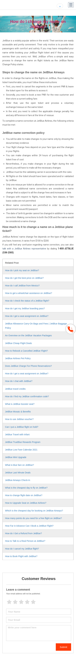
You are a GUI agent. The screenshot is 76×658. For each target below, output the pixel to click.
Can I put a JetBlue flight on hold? (21, 427)
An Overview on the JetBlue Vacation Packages (28, 335)
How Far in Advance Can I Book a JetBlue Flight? (29, 526)
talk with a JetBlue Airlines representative (24, 248)
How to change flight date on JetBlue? (23, 495)
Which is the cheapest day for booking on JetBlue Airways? (34, 510)
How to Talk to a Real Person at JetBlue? (25, 541)
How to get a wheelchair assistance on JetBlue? (28, 293)
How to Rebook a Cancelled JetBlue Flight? (26, 351)
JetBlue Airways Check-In (17, 480)
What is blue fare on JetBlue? (19, 465)
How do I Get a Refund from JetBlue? (23, 533)
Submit (63, 647)
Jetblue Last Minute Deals (17, 472)
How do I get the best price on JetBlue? (24, 278)
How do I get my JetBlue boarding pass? (25, 308)
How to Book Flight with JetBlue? (21, 556)
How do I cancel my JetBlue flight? (22, 548)
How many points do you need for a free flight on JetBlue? (33, 518)
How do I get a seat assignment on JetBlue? (26, 316)
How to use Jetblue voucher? (19, 419)
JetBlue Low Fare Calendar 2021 (21, 449)
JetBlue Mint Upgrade (15, 457)
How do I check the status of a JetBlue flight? (27, 300)
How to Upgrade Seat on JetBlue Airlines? (25, 503)
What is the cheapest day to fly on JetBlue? (26, 487)
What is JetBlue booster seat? (19, 404)
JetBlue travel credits (15, 389)
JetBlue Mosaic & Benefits (18, 411)
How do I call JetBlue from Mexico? (22, 285)
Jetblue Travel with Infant (17, 434)
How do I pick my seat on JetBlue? (22, 270)
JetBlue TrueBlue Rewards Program (22, 442)
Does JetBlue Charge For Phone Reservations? (28, 366)
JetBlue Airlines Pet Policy (18, 358)
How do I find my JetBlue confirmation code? (27, 396)
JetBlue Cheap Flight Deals (18, 343)
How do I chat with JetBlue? (18, 381)
